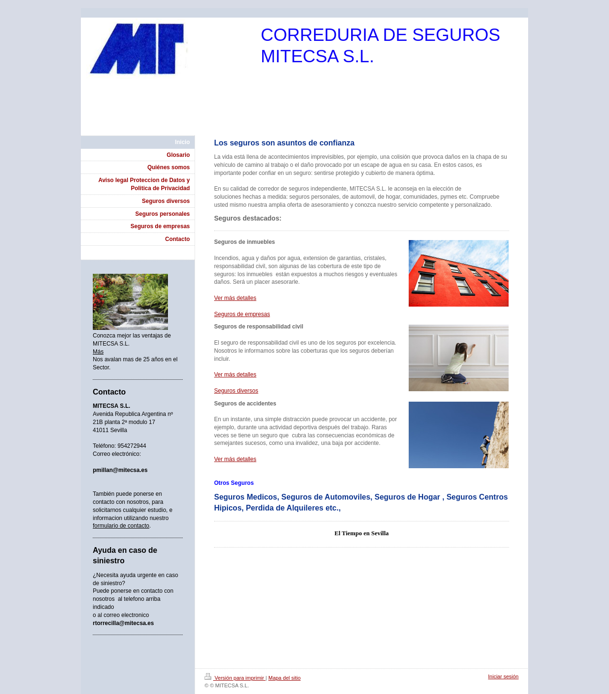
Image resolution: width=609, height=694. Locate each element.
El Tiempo (348, 533)
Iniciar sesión (503, 676)
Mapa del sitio (284, 678)
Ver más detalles (235, 298)
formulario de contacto (121, 525)
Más (98, 351)
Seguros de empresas (242, 314)
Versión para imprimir (235, 678)
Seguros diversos (236, 390)
